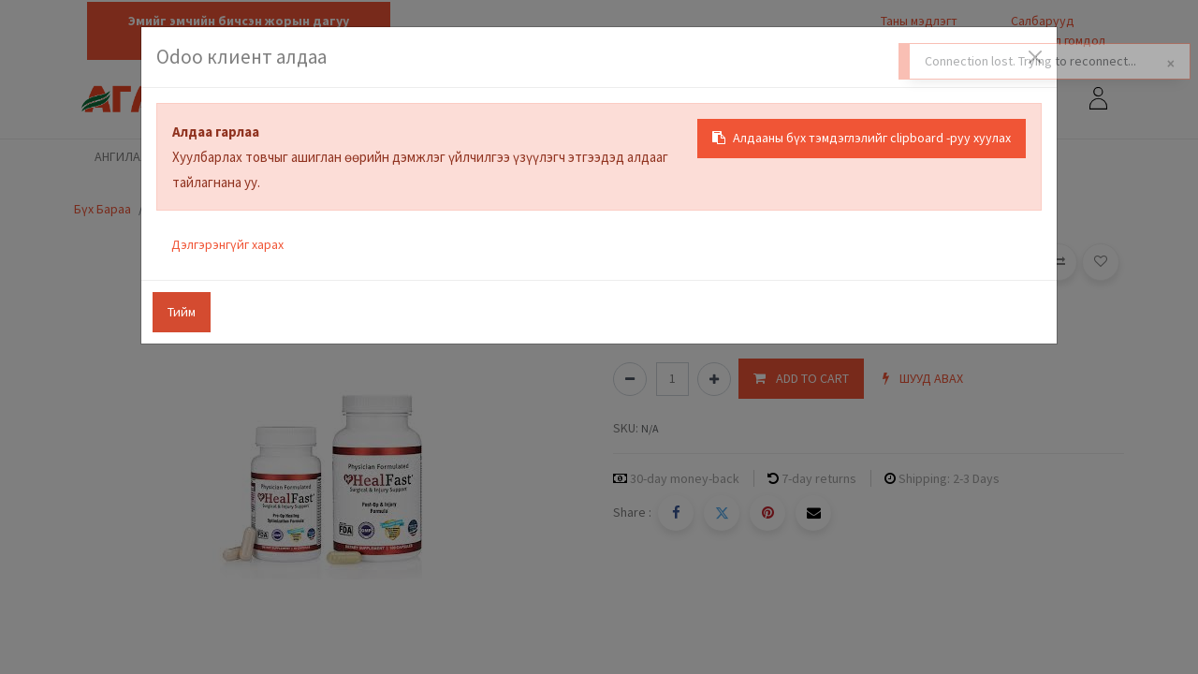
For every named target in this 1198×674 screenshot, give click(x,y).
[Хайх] (948, 100)
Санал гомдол (1065, 40)
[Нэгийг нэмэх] (714, 379)
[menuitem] (216, 157)
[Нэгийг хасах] (630, 379)
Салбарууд (1042, 20)
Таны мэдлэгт (919, 20)
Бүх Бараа (102, 208)
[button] (801, 379)
